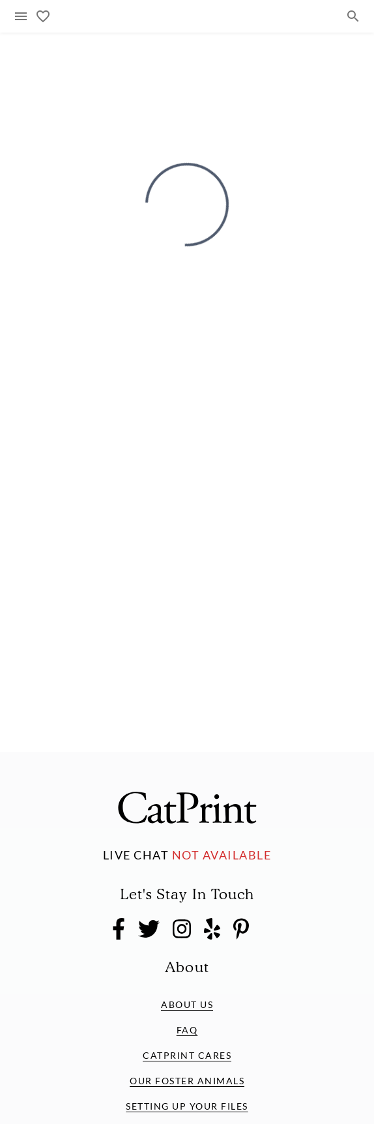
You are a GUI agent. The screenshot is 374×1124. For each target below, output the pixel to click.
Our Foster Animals (187, 1080)
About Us (187, 1004)
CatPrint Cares (187, 1055)
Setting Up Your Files (187, 1106)
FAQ (187, 1029)
